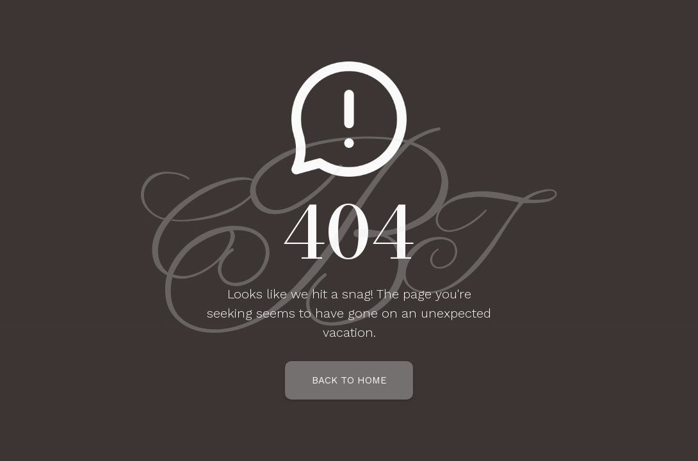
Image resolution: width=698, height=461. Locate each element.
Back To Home (349, 380)
